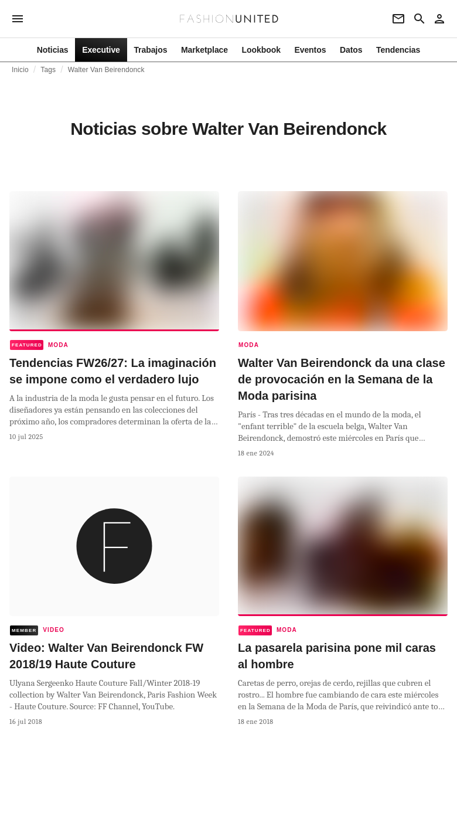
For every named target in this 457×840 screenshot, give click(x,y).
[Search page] (419, 19)
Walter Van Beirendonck (106, 70)
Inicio (20, 70)
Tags (48, 70)
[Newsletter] (398, 19)
